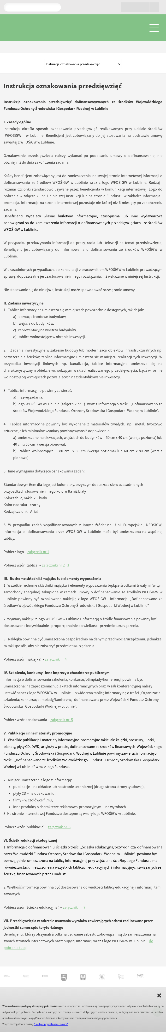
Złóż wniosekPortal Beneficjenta (83, 64)
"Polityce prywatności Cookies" (51, 1024)
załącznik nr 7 (74, 907)
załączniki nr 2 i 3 (55, 565)
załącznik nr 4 (56, 659)
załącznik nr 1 (38, 551)
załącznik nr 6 (59, 826)
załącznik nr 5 (61, 719)
